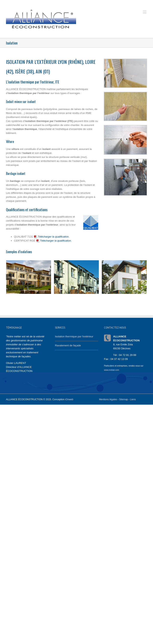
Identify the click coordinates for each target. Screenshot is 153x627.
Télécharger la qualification (51, 236)
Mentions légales (108, 399)
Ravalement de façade (68, 345)
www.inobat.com (111, 370)
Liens (133, 399)
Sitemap (123, 399)
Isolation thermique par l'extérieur (74, 336)
